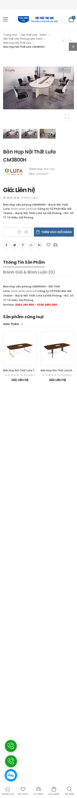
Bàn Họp (49, 169)
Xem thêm (11, 324)
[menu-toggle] (5, 19)
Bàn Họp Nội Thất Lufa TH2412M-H (25, 370)
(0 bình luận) (29, 198)
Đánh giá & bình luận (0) (29, 272)
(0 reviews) (28, 375)
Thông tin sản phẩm (24, 262)
